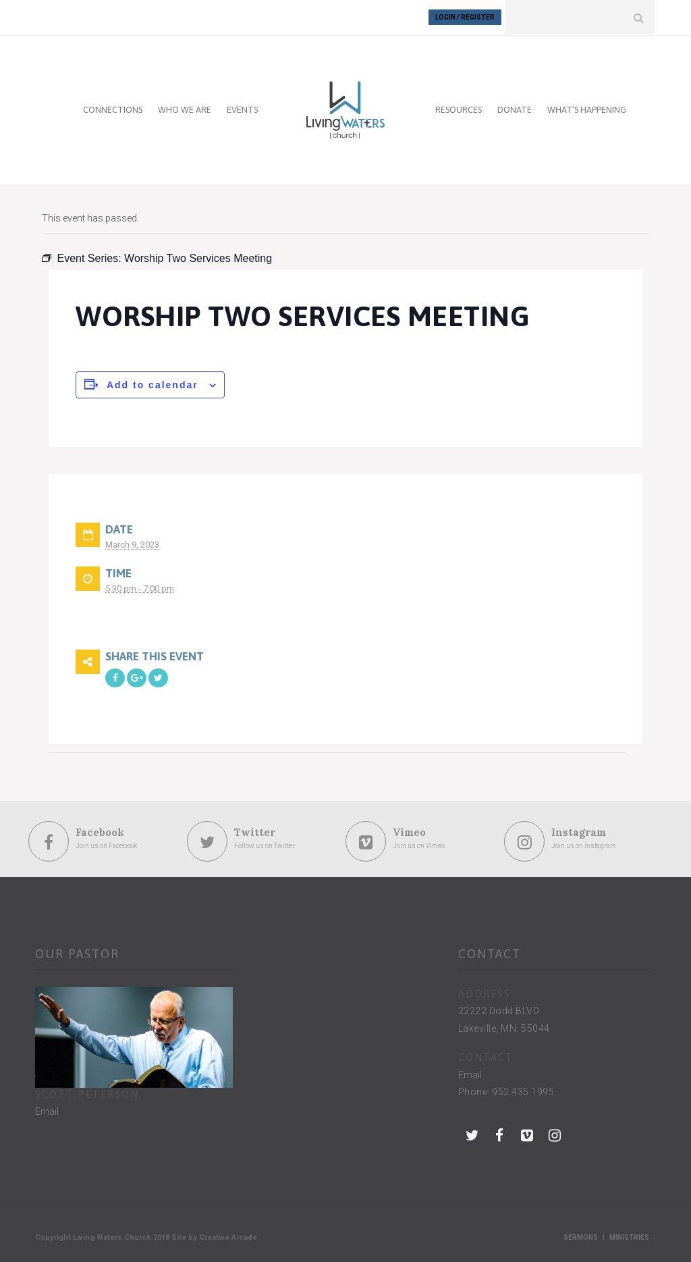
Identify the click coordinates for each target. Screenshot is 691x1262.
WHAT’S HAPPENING (586, 109)
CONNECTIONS (112, 109)
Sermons (580, 1236)
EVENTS (242, 109)
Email (47, 1111)
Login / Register (465, 17)
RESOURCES (458, 109)
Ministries (629, 1236)
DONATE (514, 109)
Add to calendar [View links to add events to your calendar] (152, 384)
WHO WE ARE (184, 109)
